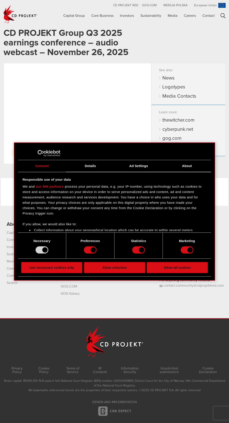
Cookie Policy (43, 370)
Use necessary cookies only (51, 267)
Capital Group (74, 15)
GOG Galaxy (70, 293)
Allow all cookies (177, 267)
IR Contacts (100, 370)
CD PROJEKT (20, 14)
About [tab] (187, 166)
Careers (190, 15)
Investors (127, 15)
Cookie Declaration (208, 370)
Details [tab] (90, 166)
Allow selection (114, 267)
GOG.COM (69, 286)
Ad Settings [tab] (138, 166)
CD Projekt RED (125, 5)
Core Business (102, 15)
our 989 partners (50, 186)
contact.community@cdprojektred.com (191, 285)
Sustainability (150, 15)
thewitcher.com (178, 120)
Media (172, 15)
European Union (205, 5)
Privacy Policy (17, 370)
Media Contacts (179, 96)
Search (223, 15)
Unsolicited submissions (169, 370)
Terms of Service (72, 370)
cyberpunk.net (177, 129)
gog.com (172, 138)
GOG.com (149, 5)
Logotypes (173, 87)
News (168, 78)
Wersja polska (175, 5)
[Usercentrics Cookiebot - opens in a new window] (40, 153)
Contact (208, 15)
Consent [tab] (42, 166)
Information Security (130, 370)
